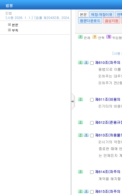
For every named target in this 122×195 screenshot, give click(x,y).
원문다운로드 (90, 21)
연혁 (98, 37)
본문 (13, 24)
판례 (84, 37)
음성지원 (111, 21)
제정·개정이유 (101, 14)
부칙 (13, 30)
